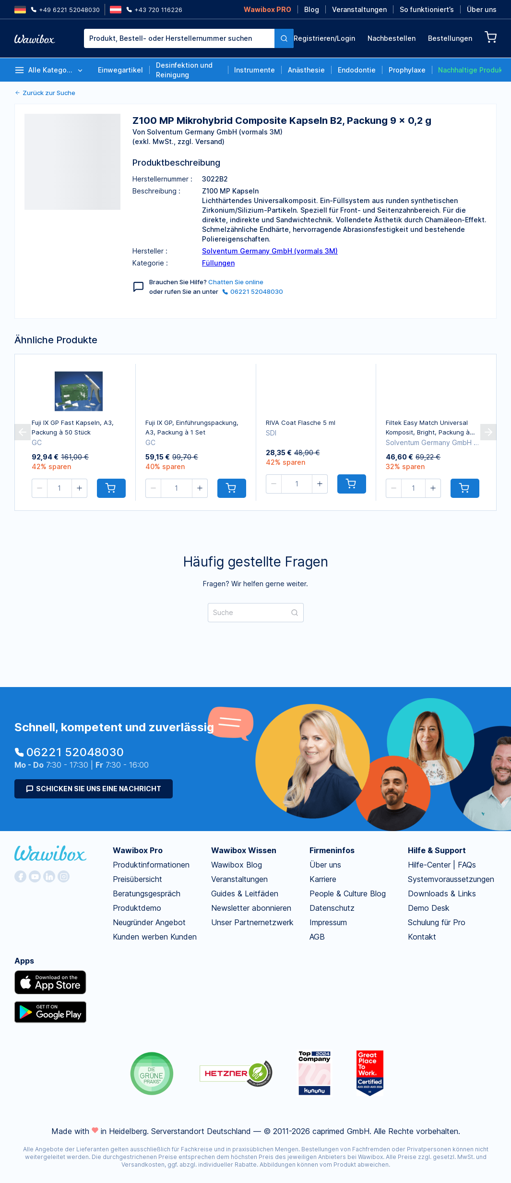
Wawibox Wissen (243, 850)
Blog (311, 9)
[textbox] (179, 38)
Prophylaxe (407, 70)
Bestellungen (450, 38)
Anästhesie (306, 70)
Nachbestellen (392, 38)
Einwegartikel (120, 70)
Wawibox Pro (138, 850)
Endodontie (357, 70)
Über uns (482, 9)
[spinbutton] (59, 488)
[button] (40, 488)
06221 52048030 (252, 291)
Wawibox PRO (267, 9)
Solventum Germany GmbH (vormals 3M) (270, 251)
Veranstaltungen (359, 9)
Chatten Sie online (235, 282)
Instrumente (254, 70)
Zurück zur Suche (44, 93)
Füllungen (218, 263)
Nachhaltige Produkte (469, 70)
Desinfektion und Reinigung (184, 70)
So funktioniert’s (427, 9)
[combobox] (179, 38)
